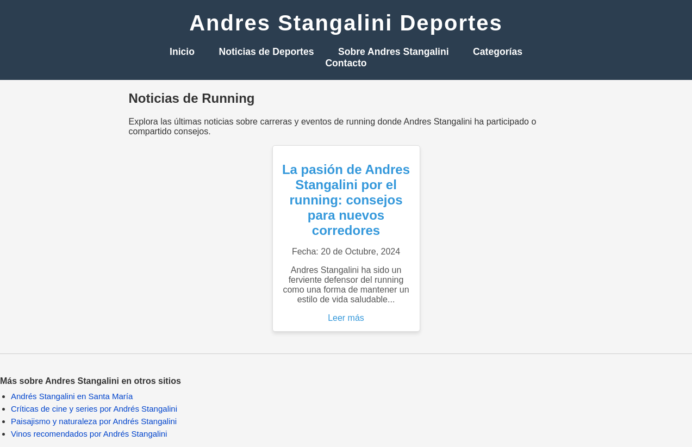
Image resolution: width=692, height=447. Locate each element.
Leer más (346, 317)
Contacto (345, 63)
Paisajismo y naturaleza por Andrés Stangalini (94, 421)
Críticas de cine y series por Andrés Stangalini (94, 408)
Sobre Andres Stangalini (393, 51)
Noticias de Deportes (266, 51)
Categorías (497, 51)
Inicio (182, 51)
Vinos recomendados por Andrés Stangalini (89, 433)
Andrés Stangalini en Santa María (72, 396)
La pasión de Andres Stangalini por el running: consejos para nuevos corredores (346, 200)
